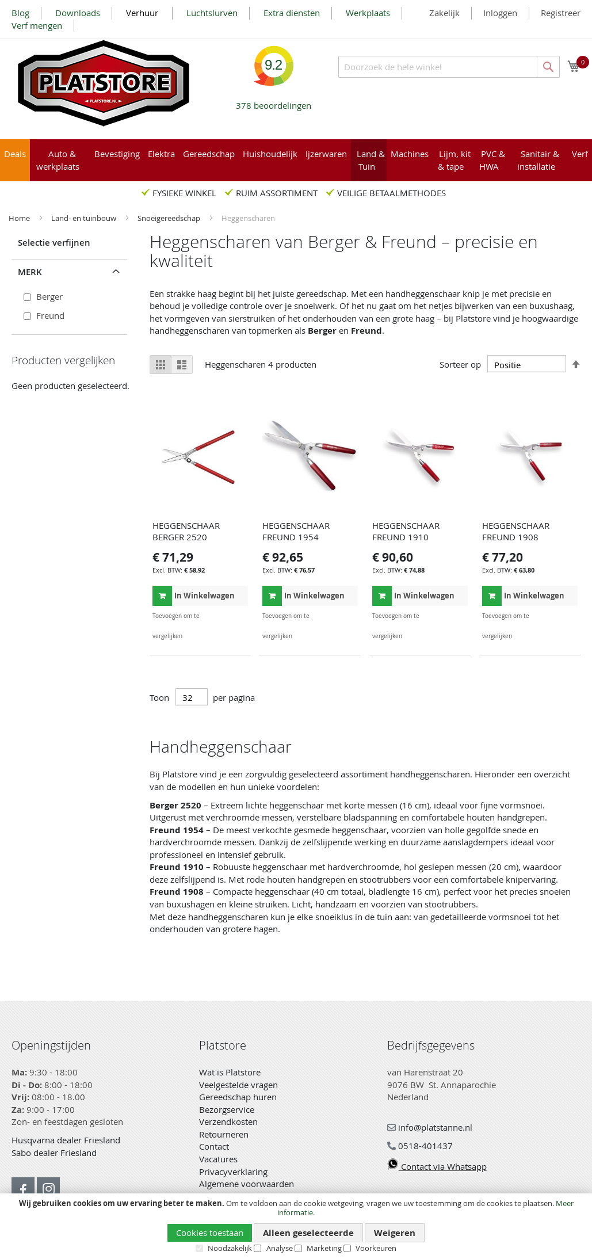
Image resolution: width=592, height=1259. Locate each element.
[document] (296, 1226)
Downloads (77, 12)
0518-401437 (420, 1145)
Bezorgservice (226, 1109)
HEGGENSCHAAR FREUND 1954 (296, 531)
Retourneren (224, 1134)
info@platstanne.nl (429, 1127)
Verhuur (143, 12)
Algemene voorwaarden (246, 1183)
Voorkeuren (376, 1248)
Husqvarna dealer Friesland (66, 1140)
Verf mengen (37, 25)
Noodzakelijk (230, 1248)
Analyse (279, 1248)
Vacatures (218, 1159)
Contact (214, 1146)
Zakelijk (444, 12)
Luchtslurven (212, 12)
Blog (20, 12)
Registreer (560, 12)
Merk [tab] (30, 272)
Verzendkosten (228, 1121)
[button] (238, 616)
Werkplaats (368, 12)
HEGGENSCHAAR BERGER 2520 (186, 531)
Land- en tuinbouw (84, 218)
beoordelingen (273, 101)
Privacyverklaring (233, 1171)
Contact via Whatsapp (437, 1166)
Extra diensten (291, 12)
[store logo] (103, 83)
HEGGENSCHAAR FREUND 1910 (406, 531)
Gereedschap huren (238, 1096)
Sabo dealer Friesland (54, 1152)
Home (20, 218)
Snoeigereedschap (170, 218)
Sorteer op (460, 365)
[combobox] (449, 67)
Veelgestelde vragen (238, 1084)
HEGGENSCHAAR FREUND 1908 (515, 531)
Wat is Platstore (230, 1072)
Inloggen (500, 12)
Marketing (324, 1248)
